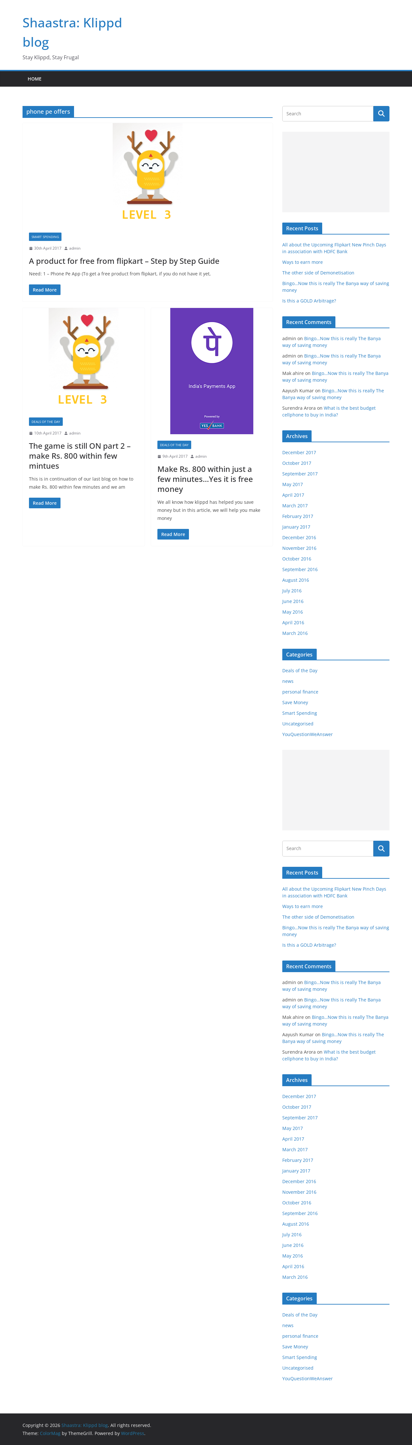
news (288, 681)
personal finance (300, 692)
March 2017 (295, 505)
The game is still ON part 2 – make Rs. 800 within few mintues (80, 455)
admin (74, 248)
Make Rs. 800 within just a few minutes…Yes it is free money (205, 479)
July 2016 (292, 591)
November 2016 (299, 548)
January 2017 (296, 527)
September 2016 (300, 569)
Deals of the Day (46, 421)
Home (35, 79)
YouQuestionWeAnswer (307, 734)
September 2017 (300, 474)
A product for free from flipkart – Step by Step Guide (124, 260)
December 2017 (299, 452)
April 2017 (293, 495)
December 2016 (299, 537)
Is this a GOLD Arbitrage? (309, 301)
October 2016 (296, 559)
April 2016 (293, 622)
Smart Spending (45, 236)
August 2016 (295, 580)
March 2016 (295, 633)
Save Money (295, 702)
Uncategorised (298, 724)
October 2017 (296, 463)
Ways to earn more (302, 262)
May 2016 (292, 612)
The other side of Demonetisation (318, 273)
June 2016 (293, 601)
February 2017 (297, 516)
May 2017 (292, 484)
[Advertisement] (335, 172)
